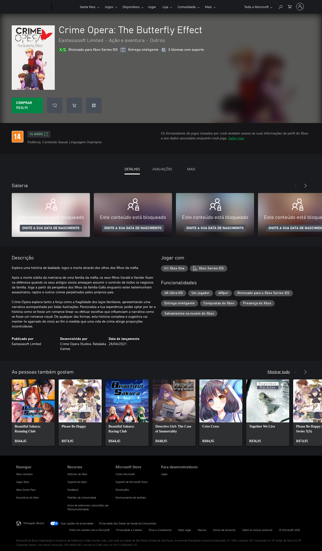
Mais (208, 7)
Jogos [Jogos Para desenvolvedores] (164, 474)
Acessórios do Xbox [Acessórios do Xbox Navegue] (27, 497)
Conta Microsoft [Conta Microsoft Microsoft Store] (125, 474)
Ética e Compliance (160, 529)
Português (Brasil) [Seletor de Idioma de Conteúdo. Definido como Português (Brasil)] (33, 523)
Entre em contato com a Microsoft (89, 529)
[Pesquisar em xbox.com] (280, 6)
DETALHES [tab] (132, 169)
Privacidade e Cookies (129, 529)
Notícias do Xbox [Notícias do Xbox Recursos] (77, 474)
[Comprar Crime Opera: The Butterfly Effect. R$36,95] (27, 105)
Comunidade (187, 7)
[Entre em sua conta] (300, 6)
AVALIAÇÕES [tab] (162, 169)
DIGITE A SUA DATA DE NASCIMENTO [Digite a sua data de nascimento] (50, 228)
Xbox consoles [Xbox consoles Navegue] (24, 474)
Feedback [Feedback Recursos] (72, 489)
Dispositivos (131, 7)
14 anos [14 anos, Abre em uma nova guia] (39, 134)
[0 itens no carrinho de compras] (290, 6)
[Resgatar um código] (94, 105)
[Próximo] (305, 185)
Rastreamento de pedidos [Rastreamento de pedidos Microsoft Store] (131, 497)
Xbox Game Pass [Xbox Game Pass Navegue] (26, 489)
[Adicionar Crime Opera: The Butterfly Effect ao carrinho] (74, 105)
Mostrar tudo (279, 371)
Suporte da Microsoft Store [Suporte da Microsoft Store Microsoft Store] (132, 481)
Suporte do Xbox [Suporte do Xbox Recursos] (77, 481)
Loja (165, 7)
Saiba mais (236, 138)
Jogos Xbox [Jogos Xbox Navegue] (22, 481)
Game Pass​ (88, 7)
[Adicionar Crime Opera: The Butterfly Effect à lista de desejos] (55, 105)
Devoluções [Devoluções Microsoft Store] (122, 489)
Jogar (152, 7)
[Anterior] (296, 185)
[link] (33, 412)
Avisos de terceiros (224, 529)
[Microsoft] (33, 6)
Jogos (109, 7)
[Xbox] (65, 6)
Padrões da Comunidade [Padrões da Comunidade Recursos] (81, 497)
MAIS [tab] (191, 169)
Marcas (202, 529)
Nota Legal (184, 529)
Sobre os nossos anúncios (257, 529)
